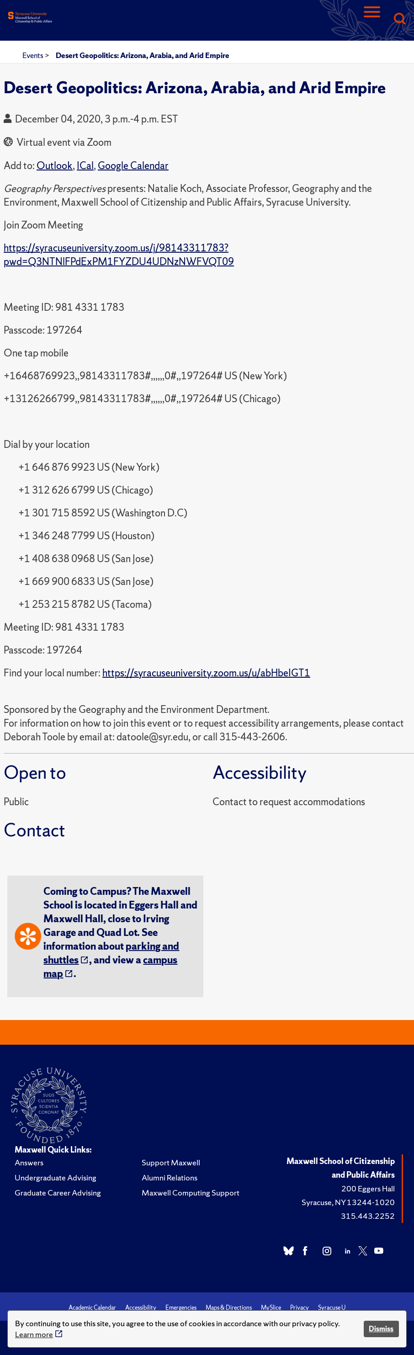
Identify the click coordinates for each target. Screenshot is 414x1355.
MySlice (271, 1308)
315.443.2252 (368, 1216)
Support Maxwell (171, 1162)
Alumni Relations (169, 1177)
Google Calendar (133, 165)
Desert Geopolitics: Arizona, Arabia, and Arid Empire (142, 55)
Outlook (55, 165)
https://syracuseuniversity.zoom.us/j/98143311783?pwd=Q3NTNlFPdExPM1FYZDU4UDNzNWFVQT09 (119, 254)
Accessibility (140, 1308)
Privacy (299, 1308)
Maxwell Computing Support (190, 1192)
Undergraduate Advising (55, 1177)
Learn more (34, 1334)
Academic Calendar (92, 1308)
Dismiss (381, 1329)
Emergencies (180, 1308)
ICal (85, 165)
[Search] (399, 19)
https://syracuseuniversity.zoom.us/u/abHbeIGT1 (206, 673)
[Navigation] (372, 19)
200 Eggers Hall (368, 1188)
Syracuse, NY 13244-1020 (348, 1202)
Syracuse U (331, 1308)
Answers (29, 1162)
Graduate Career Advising (58, 1192)
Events (33, 55)
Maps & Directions (229, 1308)
